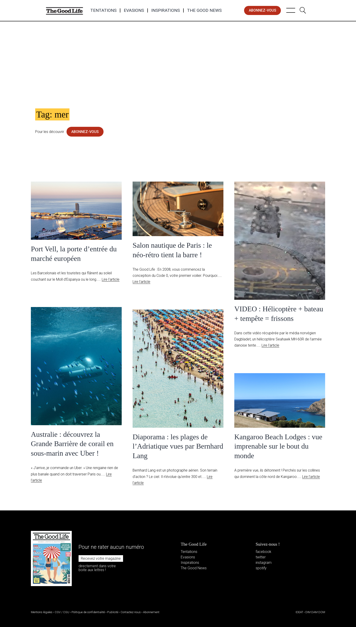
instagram (264, 562)
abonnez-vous (262, 10)
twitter (261, 557)
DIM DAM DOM (315, 612)
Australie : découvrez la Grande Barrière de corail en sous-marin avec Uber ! (72, 443)
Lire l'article (110, 279)
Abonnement (151, 612)
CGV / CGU (62, 612)
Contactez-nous (131, 612)
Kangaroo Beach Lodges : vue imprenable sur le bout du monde (278, 446)
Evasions (134, 10)
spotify (261, 568)
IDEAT (299, 612)
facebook (263, 552)
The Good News (204, 10)
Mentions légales (41, 612)
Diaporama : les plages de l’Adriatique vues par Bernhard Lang (178, 446)
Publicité (112, 612)
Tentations (103, 10)
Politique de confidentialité (88, 612)
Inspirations (165, 10)
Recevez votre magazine (101, 558)
